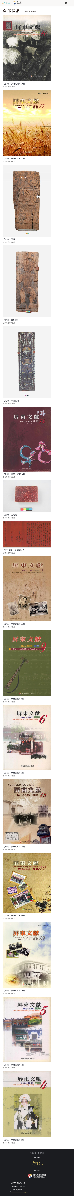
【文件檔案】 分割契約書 (13, 550)
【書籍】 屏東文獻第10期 (14, 84)
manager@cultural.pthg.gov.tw (19, 1192)
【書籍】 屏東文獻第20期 (14, 915)
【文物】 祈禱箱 (10, 515)
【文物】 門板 (9, 239)
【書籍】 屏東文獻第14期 (14, 474)
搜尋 (66, 3)
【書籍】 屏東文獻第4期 (13, 1140)
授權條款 (33, 1153)
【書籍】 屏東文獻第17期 (14, 158)
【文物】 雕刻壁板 (11, 320)
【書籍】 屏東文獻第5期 (13, 1065)
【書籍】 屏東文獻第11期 (14, 624)
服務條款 (41, 1153)
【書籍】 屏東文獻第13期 (14, 846)
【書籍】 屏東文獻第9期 (13, 699)
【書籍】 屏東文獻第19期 (14, 990)
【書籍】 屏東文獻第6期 (13, 773)
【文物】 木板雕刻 (11, 401)
